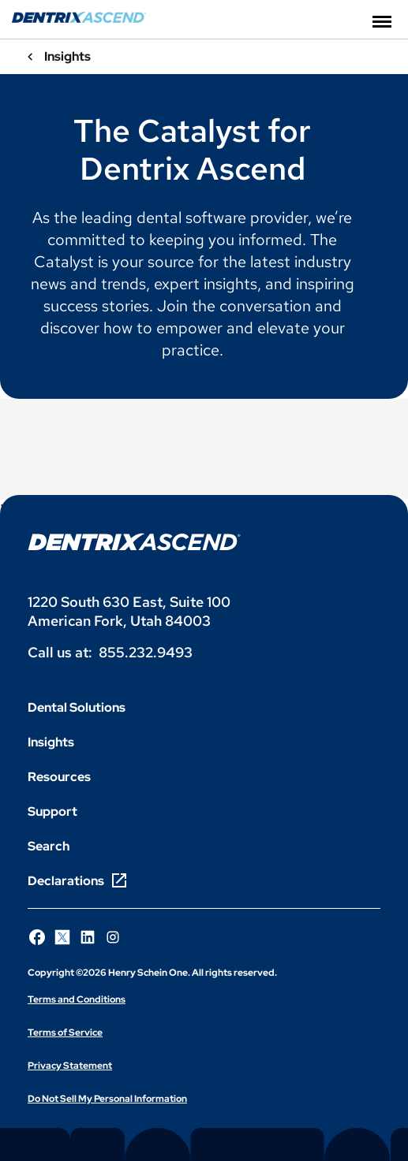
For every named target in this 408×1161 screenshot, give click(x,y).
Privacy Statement (70, 1065)
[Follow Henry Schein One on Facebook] (37, 937)
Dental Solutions (76, 707)
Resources (59, 776)
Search (48, 846)
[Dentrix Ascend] (79, 18)
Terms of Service (65, 1032)
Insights (51, 742)
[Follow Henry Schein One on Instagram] (112, 937)
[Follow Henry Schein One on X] (62, 937)
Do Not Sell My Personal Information (107, 1098)
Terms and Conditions (76, 999)
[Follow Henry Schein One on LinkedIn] (87, 937)
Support (52, 811)
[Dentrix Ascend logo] (134, 542)
